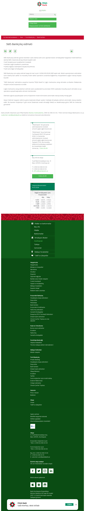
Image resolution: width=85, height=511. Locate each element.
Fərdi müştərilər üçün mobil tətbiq (41, 378)
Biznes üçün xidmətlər (37, 328)
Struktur (33, 272)
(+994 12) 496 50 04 (41, 443)
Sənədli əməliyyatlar (36, 335)
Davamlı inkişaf (34, 288)
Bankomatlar (38, 234)
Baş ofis (37, 227)
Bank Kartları (41, 37)
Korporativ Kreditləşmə (37, 307)
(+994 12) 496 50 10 (38, 455)
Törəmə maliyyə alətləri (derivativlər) (41, 345)
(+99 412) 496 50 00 (41, 449)
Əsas (21, 37)
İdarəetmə (33, 269)
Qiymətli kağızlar (35, 276)
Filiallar (36, 230)
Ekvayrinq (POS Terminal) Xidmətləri (41, 314)
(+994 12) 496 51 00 (42, 453)
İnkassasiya (33, 302)
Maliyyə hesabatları (36, 286)
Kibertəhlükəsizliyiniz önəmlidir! (40, 421)
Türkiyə (36, 244)
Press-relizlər (34, 393)
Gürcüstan (38, 248)
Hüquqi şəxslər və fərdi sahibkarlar (39, 26)
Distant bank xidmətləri (37, 317)
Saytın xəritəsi (34, 414)
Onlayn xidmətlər (35, 383)
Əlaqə (32, 400)
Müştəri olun (33, 19)
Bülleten (33, 395)
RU (45, 10)
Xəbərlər (33, 390)
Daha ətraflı (44, 148)
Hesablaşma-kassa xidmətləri (39, 298)
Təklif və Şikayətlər (36, 405)
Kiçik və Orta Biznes (36, 326)
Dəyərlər (33, 274)
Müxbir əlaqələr (35, 352)
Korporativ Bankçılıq (36, 295)
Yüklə (69, 504)
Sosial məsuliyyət (35, 281)
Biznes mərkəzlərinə (36, 113)
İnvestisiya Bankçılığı (36, 340)
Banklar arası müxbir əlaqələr (39, 279)
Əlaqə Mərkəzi (34, 371)
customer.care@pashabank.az (11, 115)
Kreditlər (33, 330)
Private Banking (35, 359)
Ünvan (32, 402)
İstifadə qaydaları (35, 419)
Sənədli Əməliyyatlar (36, 312)
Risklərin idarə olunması (37, 290)
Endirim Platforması (36, 381)
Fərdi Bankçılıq (30, 37)
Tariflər (32, 376)
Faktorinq (33, 333)
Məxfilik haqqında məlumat (38, 416)
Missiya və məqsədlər (36, 267)
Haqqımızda (34, 262)
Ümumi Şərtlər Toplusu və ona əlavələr (39, 320)
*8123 (32, 443)
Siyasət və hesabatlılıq (37, 283)
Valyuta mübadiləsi (36, 342)
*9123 (32, 449)
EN (43, 10)
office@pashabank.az (41, 171)
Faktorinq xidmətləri (36, 309)
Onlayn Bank (33, 23)
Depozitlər (33, 300)
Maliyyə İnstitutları (36, 350)
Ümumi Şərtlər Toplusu (37, 385)
